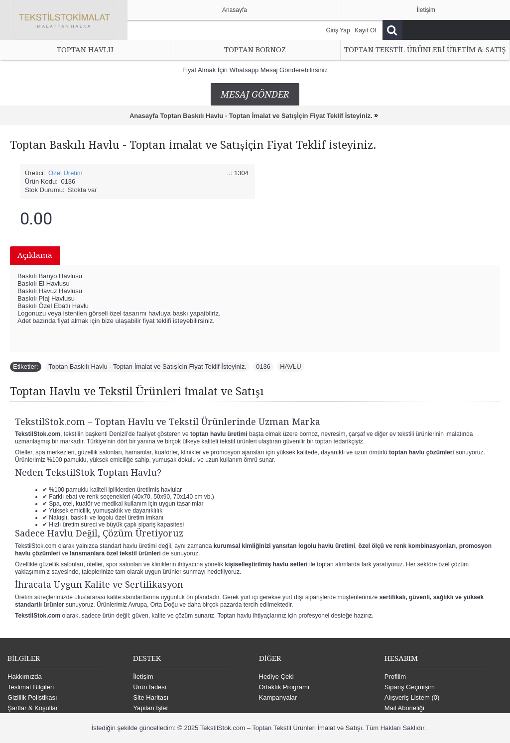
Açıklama (34, 255)
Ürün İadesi (149, 687)
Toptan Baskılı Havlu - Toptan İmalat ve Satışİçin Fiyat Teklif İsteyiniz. (147, 366)
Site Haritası (150, 697)
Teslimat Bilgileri (30, 687)
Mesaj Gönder (255, 94)
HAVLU (290, 366)
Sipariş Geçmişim (409, 687)
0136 (263, 366)
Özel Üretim (65, 173)
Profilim (395, 676)
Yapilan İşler (150, 708)
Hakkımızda (24, 676)
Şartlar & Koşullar (32, 708)
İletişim (143, 676)
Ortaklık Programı (284, 687)
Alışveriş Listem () (412, 697)
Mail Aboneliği (404, 708)
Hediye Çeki (276, 676)
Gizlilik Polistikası (32, 697)
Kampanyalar (278, 697)
